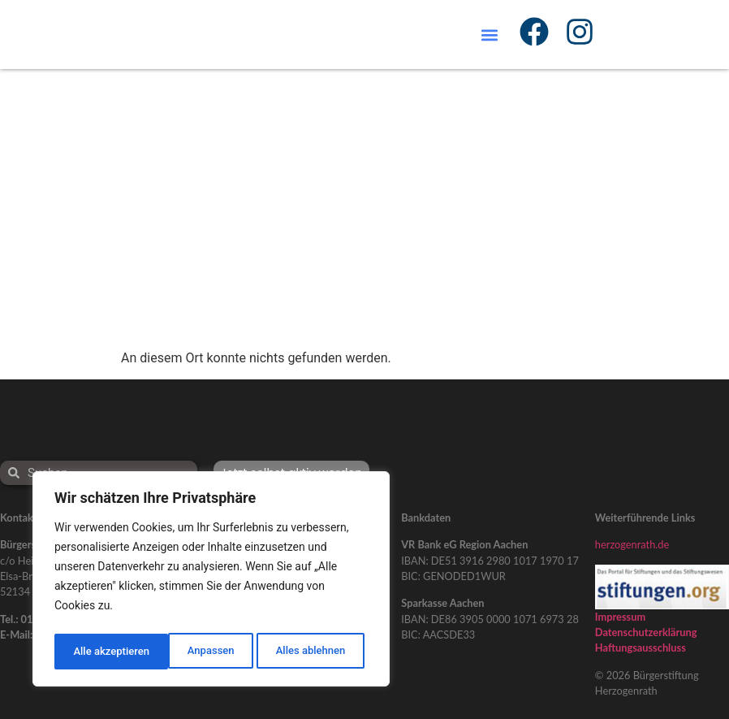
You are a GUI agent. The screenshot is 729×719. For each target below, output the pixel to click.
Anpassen (95, 651)
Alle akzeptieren (311, 651)
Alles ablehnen (195, 651)
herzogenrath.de (632, 544)
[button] (490, 34)
